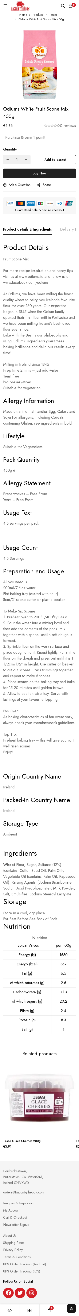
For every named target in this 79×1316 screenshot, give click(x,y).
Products (38, 15)
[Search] (63, 6)
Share (47, 184)
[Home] (10, 1310)
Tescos (53, 15)
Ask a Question (20, 184)
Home (23, 15)
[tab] (27, 229)
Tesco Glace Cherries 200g (21, 1141)
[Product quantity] (17, 159)
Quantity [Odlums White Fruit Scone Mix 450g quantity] (10, 149)
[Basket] (70, 6)
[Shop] (30, 1310)
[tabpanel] (39, 641)
